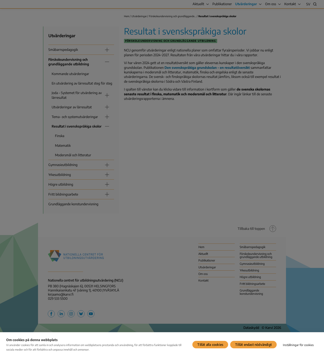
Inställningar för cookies (298, 345)
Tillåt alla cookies (210, 345)
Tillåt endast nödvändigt (253, 345)
